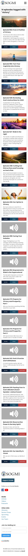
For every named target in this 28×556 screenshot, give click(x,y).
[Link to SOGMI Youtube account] (6, 489)
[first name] (14, 528)
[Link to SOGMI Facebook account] (2, 489)
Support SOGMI (8, 480)
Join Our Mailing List (8, 525)
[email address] (14, 531)
